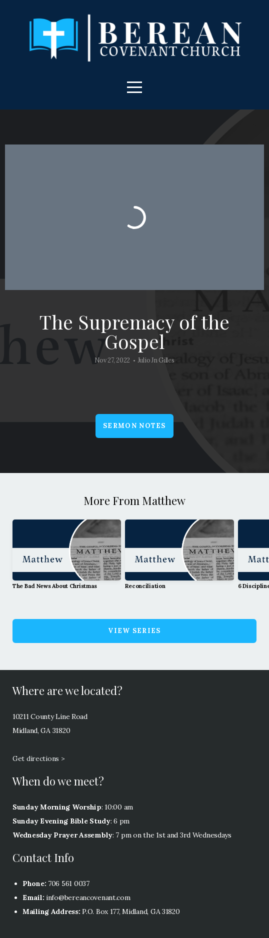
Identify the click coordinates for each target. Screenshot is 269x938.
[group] (66, 559)
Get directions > (38, 758)
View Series (134, 630)
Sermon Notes (134, 426)
